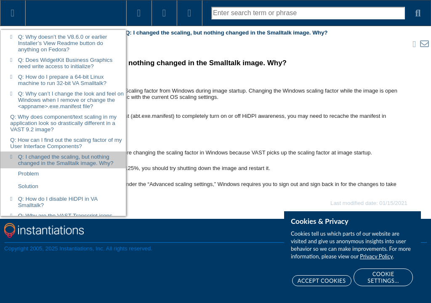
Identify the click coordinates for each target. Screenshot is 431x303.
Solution (28, 186)
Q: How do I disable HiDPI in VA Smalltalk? (58, 202)
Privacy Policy (376, 256)
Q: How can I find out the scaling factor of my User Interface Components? (66, 143)
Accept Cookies (322, 280)
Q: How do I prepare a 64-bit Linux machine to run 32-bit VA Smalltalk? (62, 80)
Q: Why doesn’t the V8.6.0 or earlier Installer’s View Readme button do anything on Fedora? (62, 43)
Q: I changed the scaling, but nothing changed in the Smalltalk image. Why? (66, 160)
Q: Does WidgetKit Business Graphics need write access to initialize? (65, 63)
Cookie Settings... (383, 277)
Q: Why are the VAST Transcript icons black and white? (65, 219)
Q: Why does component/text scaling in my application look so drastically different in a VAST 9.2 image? (63, 123)
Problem (28, 173)
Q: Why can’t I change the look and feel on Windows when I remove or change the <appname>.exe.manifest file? (71, 99)
